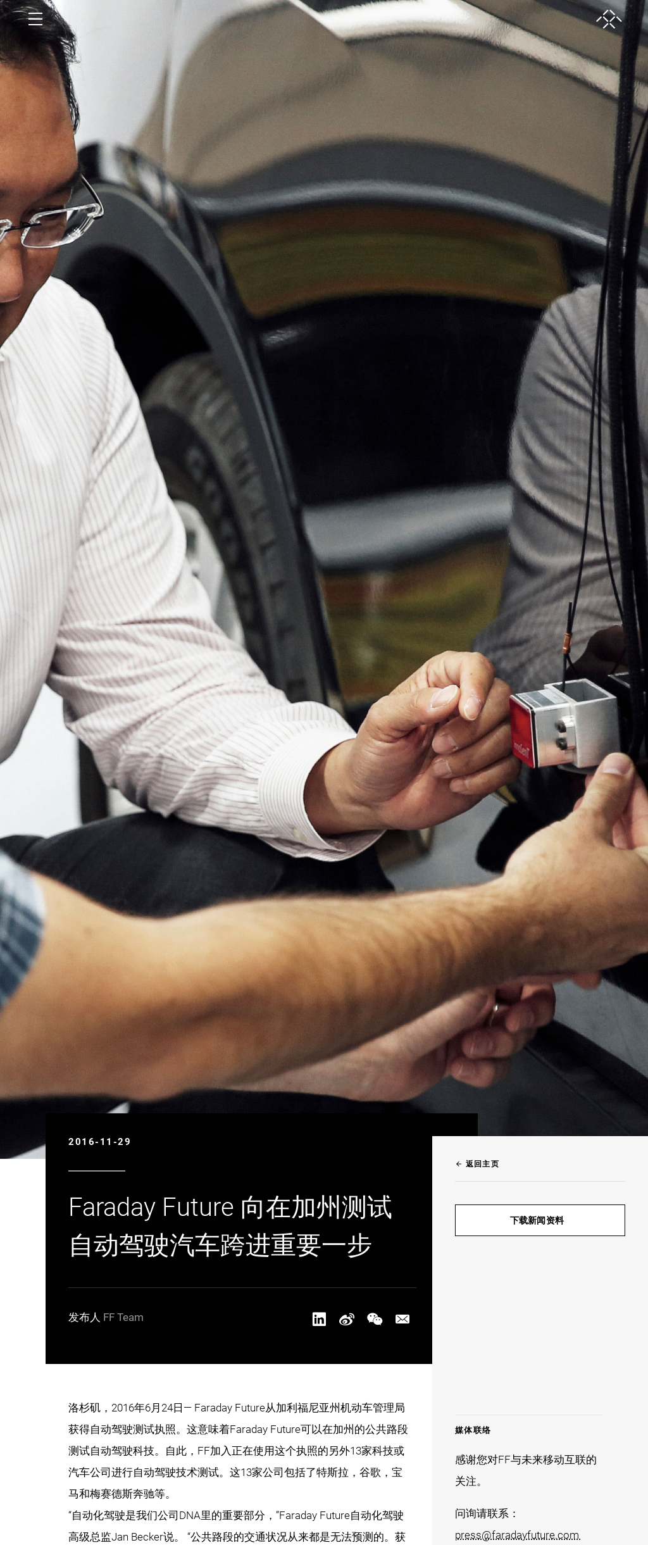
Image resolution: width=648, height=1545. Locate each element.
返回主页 (477, 1164)
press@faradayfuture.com (518, 1535)
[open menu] (35, 19)
